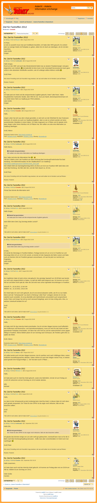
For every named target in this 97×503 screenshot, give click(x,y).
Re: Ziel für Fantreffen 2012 (16, 37)
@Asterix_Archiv (28, 136)
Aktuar (75, 357)
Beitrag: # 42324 (9, 89)
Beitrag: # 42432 (9, 371)
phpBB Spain (50, 494)
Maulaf (75, 44)
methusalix (76, 67)
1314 (79, 381)
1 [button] (72, 33)
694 (79, 361)
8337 (79, 216)
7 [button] (83, 33)
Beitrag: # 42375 (9, 271)
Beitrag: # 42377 (9, 352)
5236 (79, 71)
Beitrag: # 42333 (9, 239)
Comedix (12, 29)
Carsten (75, 465)
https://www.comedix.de (25, 134)
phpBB (43, 492)
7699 (79, 118)
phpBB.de (55, 496)
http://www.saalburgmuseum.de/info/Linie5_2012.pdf (21, 163)
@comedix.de (43, 136)
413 (79, 468)
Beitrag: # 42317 (9, 40)
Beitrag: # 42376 (9, 319)
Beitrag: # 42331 (9, 187)
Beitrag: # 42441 (9, 423)
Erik (74, 213)
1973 (79, 48)
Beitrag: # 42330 (9, 144)
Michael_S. (76, 377)
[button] (67, 33)
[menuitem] (16, 18)
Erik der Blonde (33, 232)
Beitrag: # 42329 (9, 111)
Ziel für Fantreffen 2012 (15, 27)
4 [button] (76, 33)
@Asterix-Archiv (12, 136)
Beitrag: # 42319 (9, 61)
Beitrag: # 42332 (9, 208)
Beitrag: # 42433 (9, 394)
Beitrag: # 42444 (9, 460)
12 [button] (90, 33)
